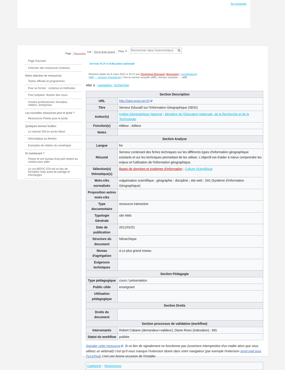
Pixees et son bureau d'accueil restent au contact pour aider (53, 160)
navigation (105, 85)
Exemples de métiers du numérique (49, 145)
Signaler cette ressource (103, 346)
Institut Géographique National (140, 114)
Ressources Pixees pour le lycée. (48, 118)
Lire (89, 51)
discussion (172, 73)
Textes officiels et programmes (46, 81)
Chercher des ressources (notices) (49, 68)
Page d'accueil (37, 60)
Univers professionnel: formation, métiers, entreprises (48, 103)
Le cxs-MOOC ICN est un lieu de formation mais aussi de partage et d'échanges (49, 172)
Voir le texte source (104, 51)
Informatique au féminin (42, 138)
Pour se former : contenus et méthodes (51, 88)
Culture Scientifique (198, 169)
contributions (188, 73)
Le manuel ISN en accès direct (46, 131)
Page (68, 53)
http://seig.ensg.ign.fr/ (134, 101)
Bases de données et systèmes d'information (150, 169)
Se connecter (238, 3)
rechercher (121, 85)
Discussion (80, 53)
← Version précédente (108, 77)
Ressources (113, 366)
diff (91, 77)
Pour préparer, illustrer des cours (48, 95)
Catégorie (94, 366)
